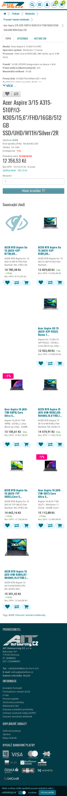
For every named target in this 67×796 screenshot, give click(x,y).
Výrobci (7, 734)
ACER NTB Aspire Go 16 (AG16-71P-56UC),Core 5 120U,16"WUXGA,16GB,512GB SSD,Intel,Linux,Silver (16, 493)
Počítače (15, 13)
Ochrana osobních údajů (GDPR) (19, 713)
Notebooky (30, 13)
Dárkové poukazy (12, 730)
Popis (8, 38)
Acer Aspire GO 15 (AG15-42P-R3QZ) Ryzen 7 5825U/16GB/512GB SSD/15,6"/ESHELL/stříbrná (50, 331)
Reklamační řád (11, 706)
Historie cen (40, 38)
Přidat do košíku (33, 190)
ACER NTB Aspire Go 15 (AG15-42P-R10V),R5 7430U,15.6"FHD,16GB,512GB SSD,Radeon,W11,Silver (50, 250)
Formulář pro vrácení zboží (16, 691)
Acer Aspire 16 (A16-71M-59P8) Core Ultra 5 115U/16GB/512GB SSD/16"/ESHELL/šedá (16, 412)
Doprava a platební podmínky (18, 709)
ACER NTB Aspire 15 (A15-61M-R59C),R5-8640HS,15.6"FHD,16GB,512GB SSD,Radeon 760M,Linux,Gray (50, 412)
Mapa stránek (10, 738)
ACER (15, 140)
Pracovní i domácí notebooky (16, 19)
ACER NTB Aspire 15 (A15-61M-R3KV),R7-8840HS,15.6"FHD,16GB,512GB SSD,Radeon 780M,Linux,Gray (16, 574)
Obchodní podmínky (13, 702)
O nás (6, 695)
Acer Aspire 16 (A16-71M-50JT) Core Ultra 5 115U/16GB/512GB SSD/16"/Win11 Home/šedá (50, 493)
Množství (7, 176)
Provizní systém (11, 698)
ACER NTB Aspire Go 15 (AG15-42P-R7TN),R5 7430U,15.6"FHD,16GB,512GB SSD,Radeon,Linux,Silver (16, 250)
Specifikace (22, 38)
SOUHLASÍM (47, 792)
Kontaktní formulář (12, 688)
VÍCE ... (9, 85)
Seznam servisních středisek (17, 716)
